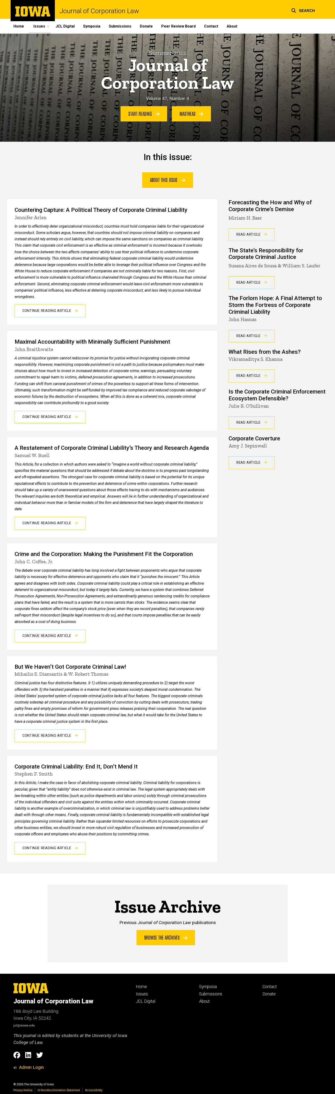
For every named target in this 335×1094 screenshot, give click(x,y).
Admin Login (31, 1067)
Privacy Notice (22, 1090)
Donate (146, 26)
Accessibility (93, 1090)
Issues (142, 994)
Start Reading (144, 113)
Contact (211, 26)
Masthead (191, 113)
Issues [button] (39, 26)
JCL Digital (65, 26)
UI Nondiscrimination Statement (58, 1090)
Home (18, 26)
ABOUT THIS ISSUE (167, 180)
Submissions (120, 26)
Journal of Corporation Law (99, 11)
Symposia (91, 26)
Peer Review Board (178, 26)
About (232, 26)
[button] (303, 10)
